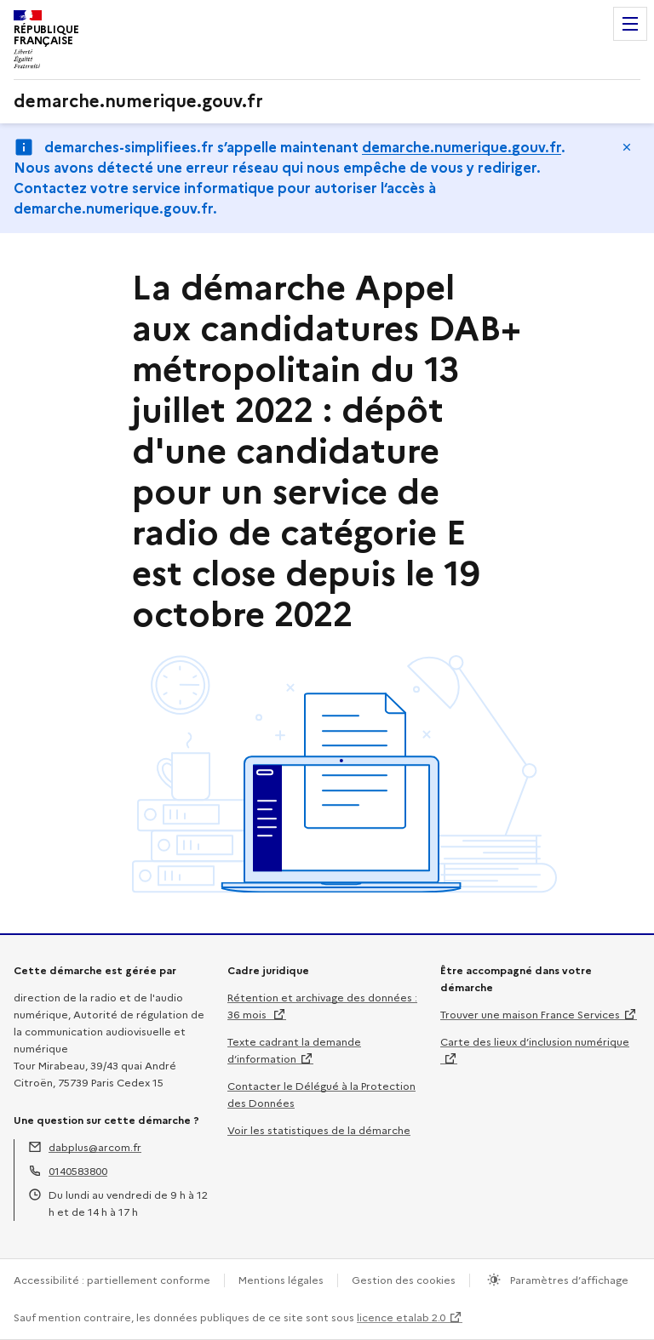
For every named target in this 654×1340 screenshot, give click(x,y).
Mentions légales (281, 1280)
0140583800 (78, 1171)
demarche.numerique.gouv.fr (461, 148)
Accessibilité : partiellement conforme (112, 1280)
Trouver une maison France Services (530, 1014)
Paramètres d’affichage (568, 1280)
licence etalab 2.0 (401, 1317)
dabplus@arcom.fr (95, 1147)
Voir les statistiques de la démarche (318, 1130)
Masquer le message (626, 147)
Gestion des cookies (404, 1280)
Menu (630, 24)
